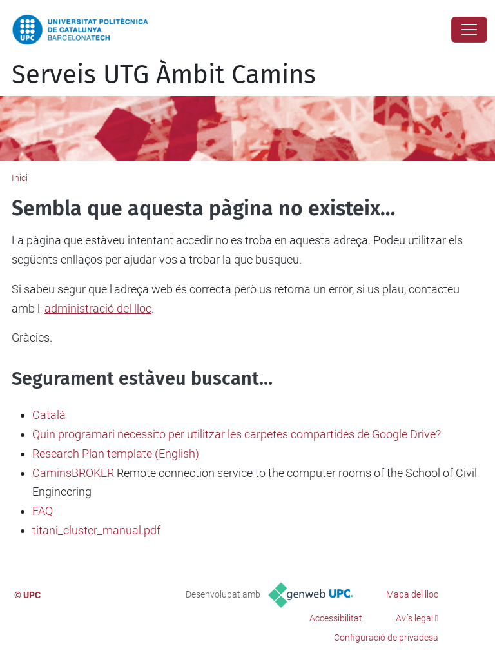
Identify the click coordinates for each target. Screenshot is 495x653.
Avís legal (414, 618)
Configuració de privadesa (386, 637)
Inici (20, 178)
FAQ (42, 511)
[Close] (469, 30)
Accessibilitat (335, 618)
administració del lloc (97, 308)
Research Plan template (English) (115, 453)
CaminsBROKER (73, 473)
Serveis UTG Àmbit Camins (164, 74)
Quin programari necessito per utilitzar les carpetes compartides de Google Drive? (236, 434)
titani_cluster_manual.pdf (96, 530)
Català (49, 415)
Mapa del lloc (412, 594)
